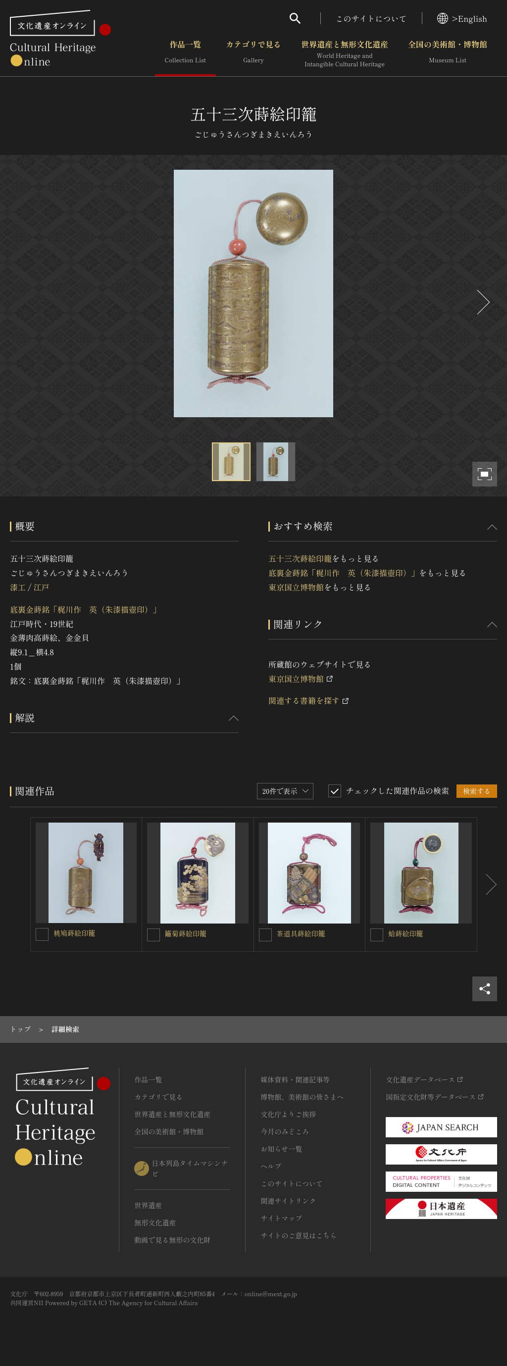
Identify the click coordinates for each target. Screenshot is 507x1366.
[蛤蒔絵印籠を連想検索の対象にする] (376, 934)
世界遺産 (148, 1205)
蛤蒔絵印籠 (405, 933)
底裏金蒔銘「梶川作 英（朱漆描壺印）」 (85, 609)
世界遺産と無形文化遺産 (344, 54)
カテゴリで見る (253, 54)
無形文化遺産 (155, 1222)
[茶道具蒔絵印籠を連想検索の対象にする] (265, 934)
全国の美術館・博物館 (447, 54)
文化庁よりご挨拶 (288, 1114)
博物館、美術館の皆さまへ (302, 1097)
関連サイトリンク (288, 1201)
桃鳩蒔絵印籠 (74, 933)
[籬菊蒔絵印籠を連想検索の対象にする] (153, 934)
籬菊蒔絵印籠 (185, 933)
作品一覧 (185, 54)
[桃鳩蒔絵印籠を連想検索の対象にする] (42, 934)
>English (462, 18)
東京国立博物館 (296, 587)
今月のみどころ (284, 1131)
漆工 (18, 587)
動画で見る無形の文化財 (172, 1240)
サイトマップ (281, 1218)
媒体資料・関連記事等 (295, 1079)
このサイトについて (371, 18)
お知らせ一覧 (281, 1149)
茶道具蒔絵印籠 (301, 933)
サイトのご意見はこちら (298, 1235)
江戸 (41, 587)
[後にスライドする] (482, 302)
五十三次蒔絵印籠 (300, 558)
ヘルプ (270, 1166)
